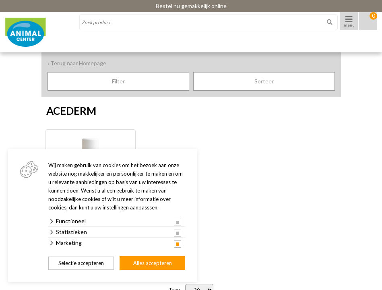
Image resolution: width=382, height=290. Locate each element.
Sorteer (264, 81)
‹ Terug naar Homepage (76, 63)
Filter (118, 81)
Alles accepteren (152, 263)
